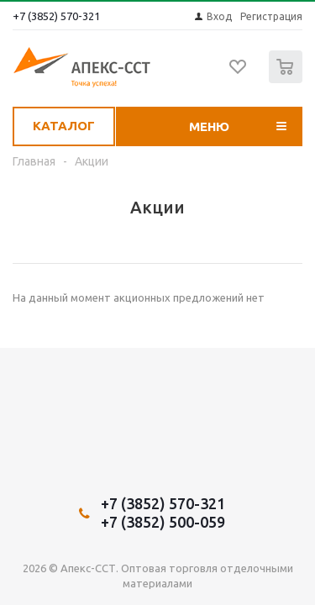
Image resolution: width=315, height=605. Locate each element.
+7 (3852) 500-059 (163, 521)
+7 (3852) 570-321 (56, 16)
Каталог (64, 125)
